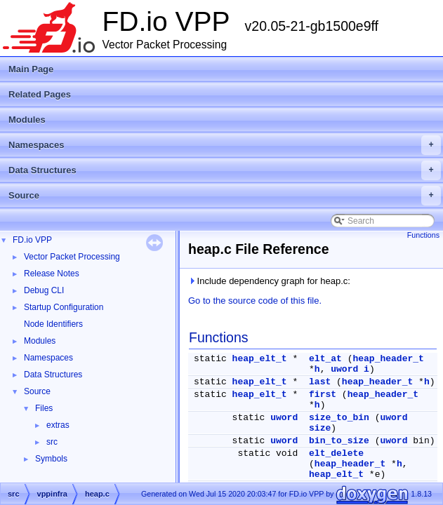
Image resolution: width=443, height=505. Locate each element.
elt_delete (336, 453)
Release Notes (51, 273)
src (52, 442)
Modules (27, 119)
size (320, 428)
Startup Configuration (63, 307)
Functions (423, 235)
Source (224, 196)
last (320, 382)
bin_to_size (339, 441)
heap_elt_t (259, 359)
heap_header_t (387, 359)
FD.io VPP (32, 240)
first (322, 394)
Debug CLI (44, 290)
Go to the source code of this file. (255, 300)
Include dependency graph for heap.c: (269, 281)
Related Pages (39, 94)
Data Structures (224, 170)
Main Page (30, 69)
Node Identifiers (53, 324)
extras (58, 425)
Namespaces (224, 145)
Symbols (51, 459)
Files (44, 408)
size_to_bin (339, 417)
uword (344, 369)
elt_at (325, 359)
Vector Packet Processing (72, 257)
